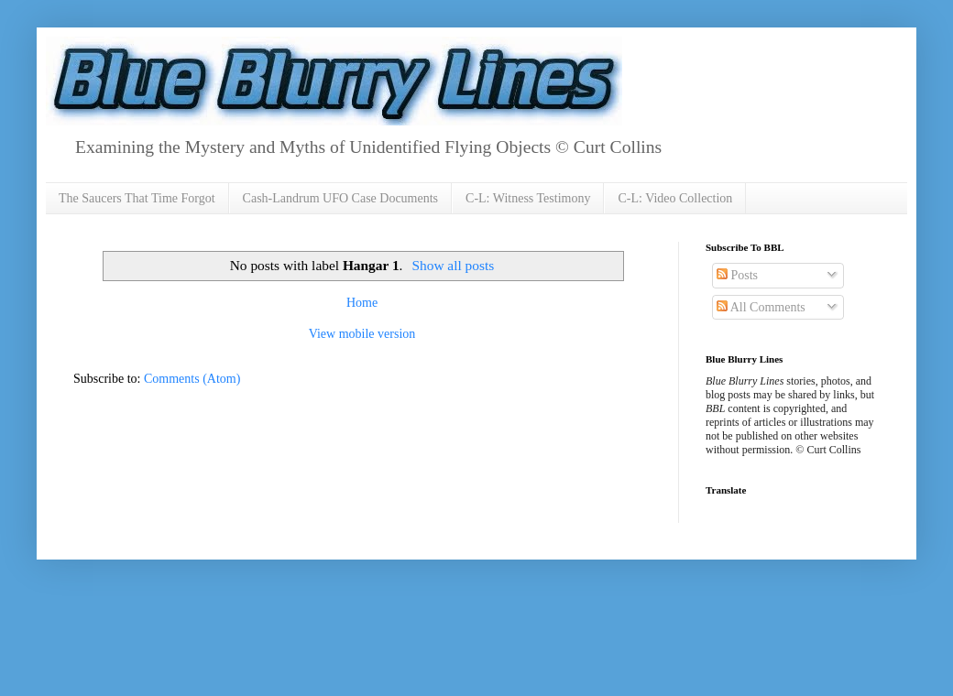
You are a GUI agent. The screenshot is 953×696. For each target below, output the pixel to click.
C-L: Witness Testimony (528, 198)
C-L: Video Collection (675, 198)
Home (362, 303)
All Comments (761, 307)
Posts (737, 275)
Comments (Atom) (192, 379)
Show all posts (452, 265)
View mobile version (362, 334)
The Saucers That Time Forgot (137, 198)
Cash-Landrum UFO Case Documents (340, 198)
